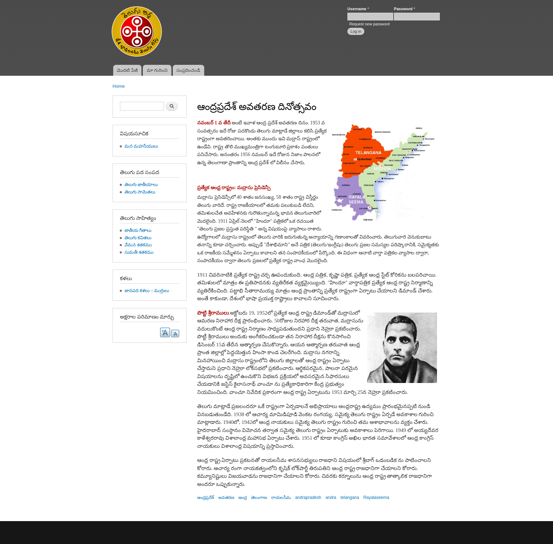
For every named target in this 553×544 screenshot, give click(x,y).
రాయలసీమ (281, 497)
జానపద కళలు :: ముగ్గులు (146, 290)
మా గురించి (157, 70)
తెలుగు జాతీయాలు (141, 184)
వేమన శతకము (138, 244)
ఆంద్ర (242, 497)
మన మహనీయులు (141, 146)
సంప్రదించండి (188, 70)
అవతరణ (226, 497)
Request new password (369, 24)
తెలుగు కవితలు (137, 237)
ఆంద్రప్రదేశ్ (205, 497)
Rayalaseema (376, 497)
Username (358, 9)
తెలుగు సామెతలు (139, 192)
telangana (350, 497)
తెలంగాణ (259, 497)
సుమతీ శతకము (138, 252)
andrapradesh (308, 497)
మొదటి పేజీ (127, 70)
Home (119, 86)
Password (404, 9)
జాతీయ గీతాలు (137, 230)
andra (331, 497)
